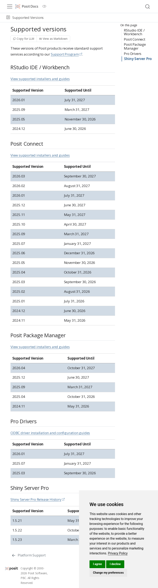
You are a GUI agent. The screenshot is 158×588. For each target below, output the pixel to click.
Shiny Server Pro (138, 58)
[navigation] (100, 17)
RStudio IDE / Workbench (134, 32)
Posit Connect (134, 39)
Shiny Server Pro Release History (35, 499)
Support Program (65, 54)
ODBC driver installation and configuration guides (50, 432)
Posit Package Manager (135, 46)
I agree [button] (97, 564)
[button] (8, 17)
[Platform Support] (28, 555)
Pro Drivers (132, 53)
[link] (118, 553)
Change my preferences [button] (108, 572)
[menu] (9, 6)
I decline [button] (115, 564)
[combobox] (148, 6)
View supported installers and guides (40, 78)
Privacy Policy (118, 553)
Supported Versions (28, 17)
